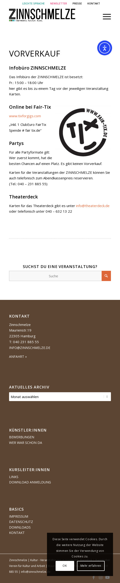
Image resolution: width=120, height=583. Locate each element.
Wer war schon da (25, 442)
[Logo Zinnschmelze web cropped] (50, 16)
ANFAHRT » (18, 356)
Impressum (18, 516)
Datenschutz (21, 521)
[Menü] (104, 16)
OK (65, 566)
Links (13, 477)
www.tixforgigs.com (25, 116)
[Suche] (60, 276)
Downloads (20, 527)
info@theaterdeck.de (93, 205)
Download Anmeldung (30, 482)
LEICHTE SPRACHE (33, 3)
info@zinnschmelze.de (29, 347)
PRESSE (77, 3)
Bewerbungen (21, 437)
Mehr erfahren (90, 566)
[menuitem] (33, 3)
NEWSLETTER (58, 3)
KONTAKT (93, 3)
